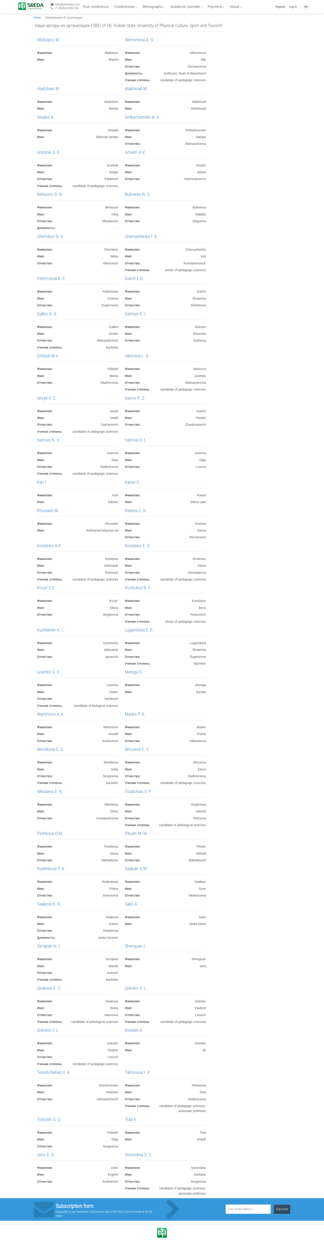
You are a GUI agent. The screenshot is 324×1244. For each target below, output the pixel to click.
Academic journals (185, 7)
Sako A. (131, 904)
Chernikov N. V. (50, 236)
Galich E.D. (134, 278)
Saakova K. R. (49, 904)
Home (37, 17)
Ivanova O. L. (136, 440)
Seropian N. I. (49, 946)
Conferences (124, 7)
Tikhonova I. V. (138, 1072)
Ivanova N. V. (48, 440)
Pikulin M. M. (136, 833)
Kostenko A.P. (49, 545)
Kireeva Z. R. (136, 510)
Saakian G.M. (136, 868)
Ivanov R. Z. (135, 398)
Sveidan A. (134, 1030)
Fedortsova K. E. (51, 278)
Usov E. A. (46, 1154)
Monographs (153, 7)
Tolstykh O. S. (49, 1119)
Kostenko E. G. (138, 545)
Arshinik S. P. (48, 152)
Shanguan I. (135, 946)
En (306, 6)
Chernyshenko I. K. (141, 236)
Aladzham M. (48, 88)
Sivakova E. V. (49, 988)
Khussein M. (48, 510)
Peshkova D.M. (50, 833)
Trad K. (131, 1119)
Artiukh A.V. (135, 152)
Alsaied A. (45, 117)
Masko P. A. (135, 714)
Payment (215, 7)
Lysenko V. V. (48, 672)
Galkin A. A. (47, 314)
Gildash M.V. (48, 355)
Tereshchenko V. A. (54, 1072)
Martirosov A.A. (50, 714)
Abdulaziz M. (48, 39)
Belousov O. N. (50, 194)
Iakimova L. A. (137, 355)
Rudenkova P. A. (51, 868)
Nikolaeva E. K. (50, 791)
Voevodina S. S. (138, 1154)
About (234, 7)
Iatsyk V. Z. (46, 398)
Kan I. (42, 482)
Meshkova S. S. (50, 749)
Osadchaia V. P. (138, 791)
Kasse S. (132, 482)
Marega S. (133, 672)
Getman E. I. (135, 314)
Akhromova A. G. (139, 39)
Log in (293, 6)
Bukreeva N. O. (138, 194)
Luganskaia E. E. (139, 630)
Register (281, 6)
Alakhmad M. (136, 88)
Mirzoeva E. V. (137, 749)
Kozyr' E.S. (46, 587)
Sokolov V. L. (136, 988)
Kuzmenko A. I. (50, 630)
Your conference (96, 7)
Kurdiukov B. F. (138, 587)
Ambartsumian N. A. (142, 117)
